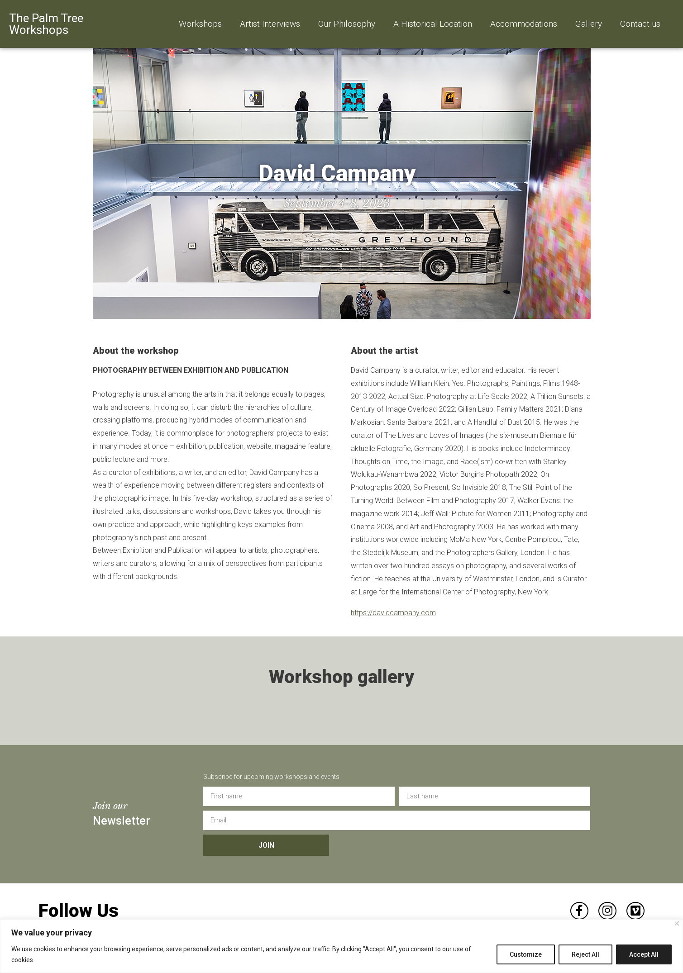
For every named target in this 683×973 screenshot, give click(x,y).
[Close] (677, 923)
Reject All (585, 954)
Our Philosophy (346, 24)
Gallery (588, 24)
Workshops (200, 24)
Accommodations (523, 24)
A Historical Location (432, 24)
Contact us (640, 24)
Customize (526, 954)
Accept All (644, 954)
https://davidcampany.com (393, 612)
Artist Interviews (270, 24)
